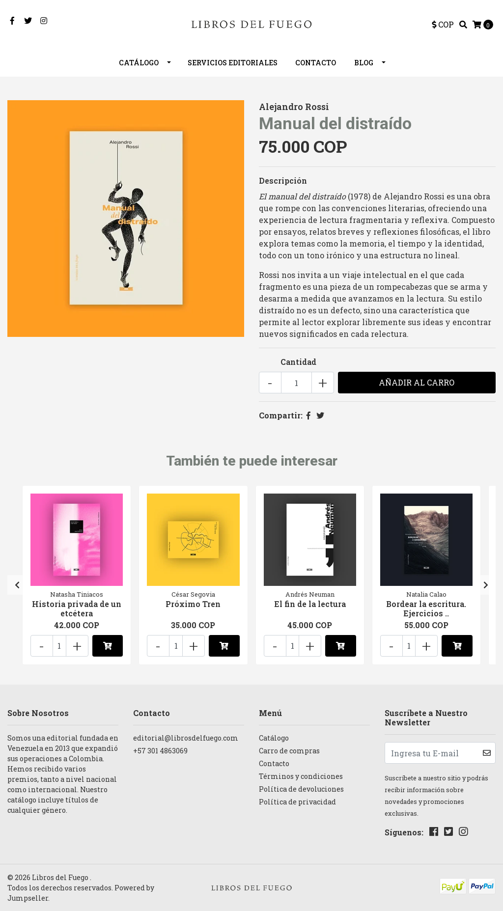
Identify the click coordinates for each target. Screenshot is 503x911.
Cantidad (298, 362)
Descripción (283, 180)
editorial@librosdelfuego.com (185, 738)
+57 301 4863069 (160, 750)
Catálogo (139, 62)
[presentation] (17, 585)
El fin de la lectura (310, 604)
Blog (363, 62)
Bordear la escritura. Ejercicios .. (426, 608)
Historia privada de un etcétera (76, 608)
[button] (443, 24)
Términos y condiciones (301, 776)
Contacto (315, 62)
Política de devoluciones (301, 789)
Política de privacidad (297, 801)
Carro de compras (289, 750)
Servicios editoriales (233, 62)
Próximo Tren (193, 604)
